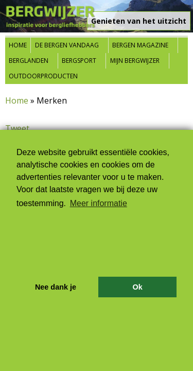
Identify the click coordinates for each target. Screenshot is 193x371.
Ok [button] (137, 287)
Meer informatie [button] (98, 203)
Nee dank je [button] (55, 287)
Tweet (17, 128)
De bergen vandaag (67, 45)
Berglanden (28, 60)
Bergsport (79, 60)
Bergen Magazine (140, 45)
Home (18, 45)
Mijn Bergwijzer (135, 60)
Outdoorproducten (43, 76)
